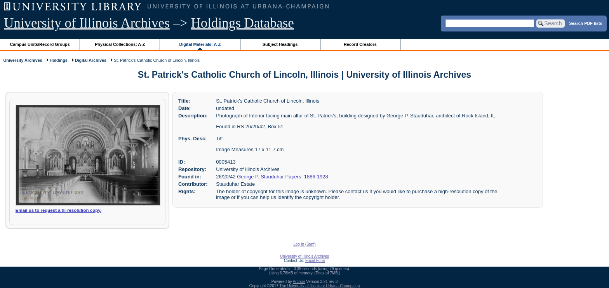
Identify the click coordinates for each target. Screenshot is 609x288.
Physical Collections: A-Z (120, 44)
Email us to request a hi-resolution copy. (58, 210)
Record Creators (360, 44)
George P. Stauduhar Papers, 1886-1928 (282, 177)
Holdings (59, 60)
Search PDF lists (585, 23)
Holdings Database (242, 23)
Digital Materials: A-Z (200, 44)
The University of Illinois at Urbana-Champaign (320, 286)
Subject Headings (280, 44)
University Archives (22, 60)
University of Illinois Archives (87, 23)
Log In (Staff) (304, 244)
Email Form (315, 260)
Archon (299, 281)
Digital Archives (90, 60)
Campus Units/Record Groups (40, 44)
